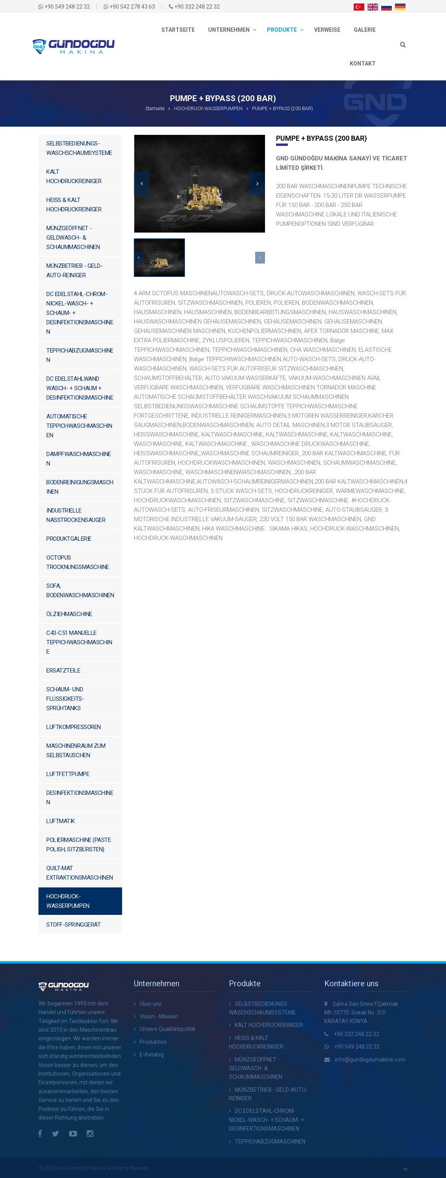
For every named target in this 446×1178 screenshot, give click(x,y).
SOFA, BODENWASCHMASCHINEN (80, 590)
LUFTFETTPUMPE (67, 774)
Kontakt (363, 63)
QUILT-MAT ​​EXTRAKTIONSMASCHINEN (79, 873)
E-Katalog (152, 1054)
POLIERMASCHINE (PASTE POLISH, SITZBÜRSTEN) (78, 844)
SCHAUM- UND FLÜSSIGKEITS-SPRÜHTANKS (65, 699)
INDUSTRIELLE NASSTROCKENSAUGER (75, 515)
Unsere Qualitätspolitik (168, 1029)
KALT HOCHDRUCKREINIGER (73, 176)
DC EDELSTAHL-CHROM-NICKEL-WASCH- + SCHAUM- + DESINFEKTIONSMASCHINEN (79, 313)
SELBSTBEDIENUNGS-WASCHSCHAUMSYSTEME (79, 148)
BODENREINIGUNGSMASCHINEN (79, 487)
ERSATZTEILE (63, 670)
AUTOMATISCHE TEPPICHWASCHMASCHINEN (79, 426)
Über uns (151, 1004)
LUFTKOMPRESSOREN (73, 727)
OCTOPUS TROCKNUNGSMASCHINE (77, 562)
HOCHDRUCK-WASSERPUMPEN (208, 108)
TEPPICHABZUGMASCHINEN (79, 355)
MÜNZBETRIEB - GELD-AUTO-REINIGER (74, 270)
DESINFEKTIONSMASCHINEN (79, 797)
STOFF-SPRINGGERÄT (73, 924)
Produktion (153, 1042)
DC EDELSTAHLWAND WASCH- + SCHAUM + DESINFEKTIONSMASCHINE (79, 388)
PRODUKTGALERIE (68, 538)
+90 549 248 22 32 (357, 1046)
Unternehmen (229, 30)
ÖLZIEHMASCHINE (69, 614)
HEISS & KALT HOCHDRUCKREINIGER (73, 204)
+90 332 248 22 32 (356, 1034)
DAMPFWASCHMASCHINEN (78, 459)
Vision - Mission (159, 1016)
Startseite (178, 30)
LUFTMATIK (60, 821)
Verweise (327, 30)
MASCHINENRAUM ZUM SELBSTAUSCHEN (75, 750)
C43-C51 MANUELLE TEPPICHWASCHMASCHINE (79, 642)
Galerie (365, 30)
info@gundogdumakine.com (370, 1059)
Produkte (282, 30)
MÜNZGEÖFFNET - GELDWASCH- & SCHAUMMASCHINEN (73, 238)
